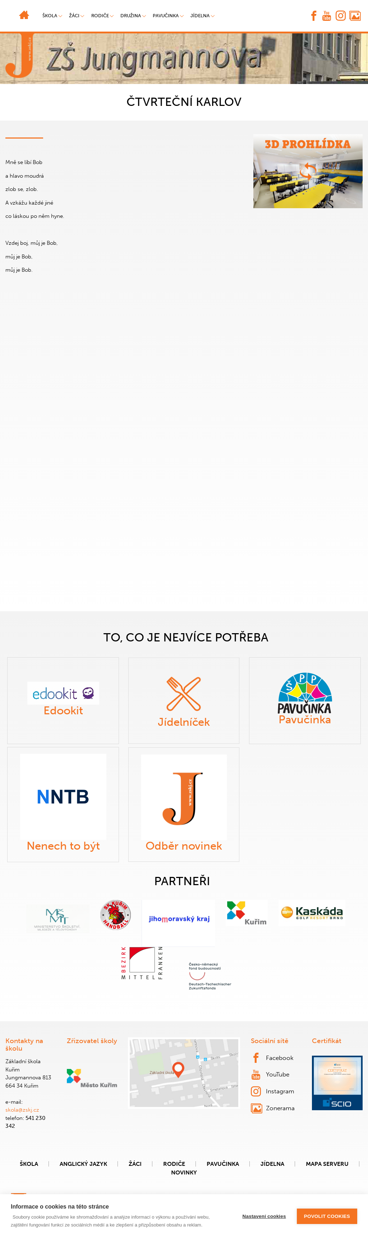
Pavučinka (166, 15)
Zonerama (273, 1108)
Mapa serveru (327, 1163)
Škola (29, 1163)
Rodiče (100, 15)
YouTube (270, 1075)
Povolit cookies (327, 1216)
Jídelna (200, 15)
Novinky (184, 1172)
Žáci (135, 1163)
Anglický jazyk (83, 1163)
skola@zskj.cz (22, 1110)
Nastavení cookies (264, 1216)
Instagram (272, 1092)
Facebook (272, 1058)
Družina (130, 15)
